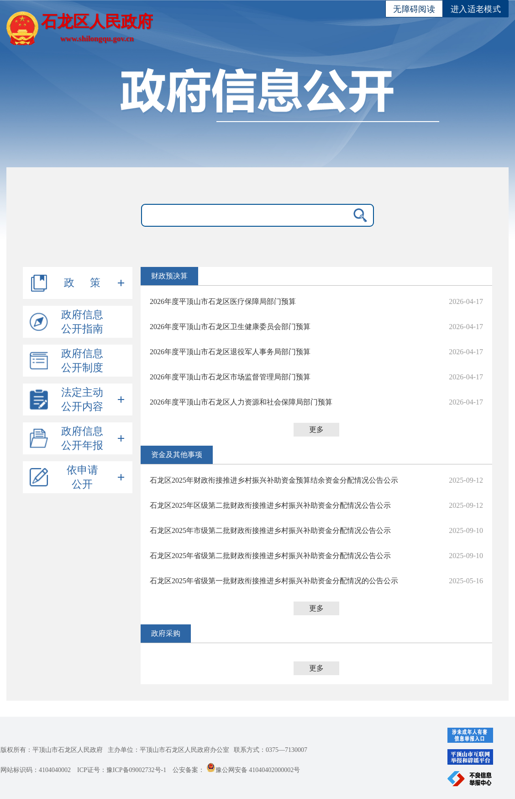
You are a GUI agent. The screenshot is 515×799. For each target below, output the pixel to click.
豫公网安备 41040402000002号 (253, 770)
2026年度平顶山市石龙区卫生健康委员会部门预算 (230, 326)
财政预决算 (169, 276)
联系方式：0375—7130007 (270, 749)
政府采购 (165, 633)
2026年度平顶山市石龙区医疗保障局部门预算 (223, 301)
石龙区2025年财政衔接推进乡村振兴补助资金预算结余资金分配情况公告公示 (274, 480)
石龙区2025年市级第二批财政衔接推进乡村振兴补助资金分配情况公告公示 (270, 530)
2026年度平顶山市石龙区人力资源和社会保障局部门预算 (241, 402)
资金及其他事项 (176, 454)
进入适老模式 (476, 9)
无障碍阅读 (414, 9)
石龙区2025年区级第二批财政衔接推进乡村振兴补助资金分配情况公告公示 (270, 505)
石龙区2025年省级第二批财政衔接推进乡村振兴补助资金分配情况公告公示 (270, 555)
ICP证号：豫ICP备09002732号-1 (121, 770)
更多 (316, 429)
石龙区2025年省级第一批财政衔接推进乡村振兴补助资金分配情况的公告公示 (274, 581)
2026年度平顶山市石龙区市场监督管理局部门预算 (230, 377)
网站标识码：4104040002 (35, 770)
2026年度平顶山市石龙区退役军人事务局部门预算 (230, 352)
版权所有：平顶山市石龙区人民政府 (51, 749)
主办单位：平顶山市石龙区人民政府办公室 (168, 749)
